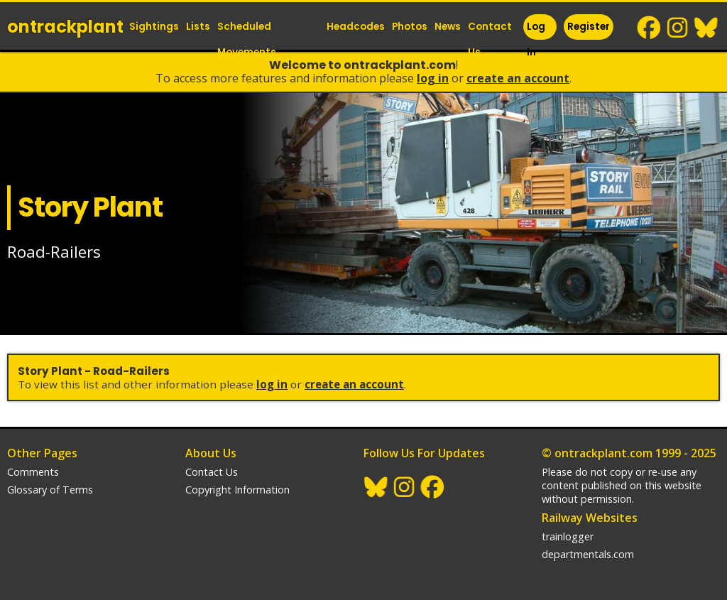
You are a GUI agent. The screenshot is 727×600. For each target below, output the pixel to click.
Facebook (649, 27)
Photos (409, 26)
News (447, 26)
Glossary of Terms (50, 489)
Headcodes (356, 26)
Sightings (154, 26)
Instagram (678, 27)
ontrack (65, 26)
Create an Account (517, 78)
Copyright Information (237, 489)
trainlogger (568, 536)
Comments (33, 472)
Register (588, 26)
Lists (198, 26)
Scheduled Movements (246, 39)
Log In (536, 39)
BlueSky (706, 27)
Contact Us (490, 39)
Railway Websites (590, 517)
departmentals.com (588, 554)
